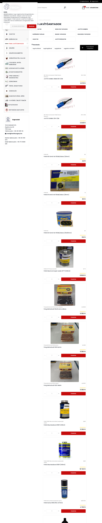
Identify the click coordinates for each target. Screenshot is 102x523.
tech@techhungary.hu (14, 133)
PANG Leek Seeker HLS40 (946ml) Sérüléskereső (40, 301)
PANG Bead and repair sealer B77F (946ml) (86, 124)
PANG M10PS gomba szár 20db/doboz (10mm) (85, 298)
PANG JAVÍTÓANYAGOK (14, 44)
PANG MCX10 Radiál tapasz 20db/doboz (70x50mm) (41, 421)
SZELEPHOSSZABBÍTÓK (14, 53)
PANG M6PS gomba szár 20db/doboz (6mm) (40, 381)
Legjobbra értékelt (69, 48)
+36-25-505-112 (13, 505)
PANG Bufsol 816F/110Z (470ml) (84, 212)
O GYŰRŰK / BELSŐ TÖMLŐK (15, 100)
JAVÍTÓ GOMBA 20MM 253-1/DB (41, 82)
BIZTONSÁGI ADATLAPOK (14, 110)
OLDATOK (10, 34)
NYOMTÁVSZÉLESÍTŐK (13, 72)
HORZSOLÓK (11, 91)
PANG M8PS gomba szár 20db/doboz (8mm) (85, 381)
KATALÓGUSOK (11, 104)
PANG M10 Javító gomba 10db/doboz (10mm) (62, 298)
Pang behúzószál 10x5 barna (64, 168)
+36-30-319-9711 (17, 510)
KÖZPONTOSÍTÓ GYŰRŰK (14, 68)
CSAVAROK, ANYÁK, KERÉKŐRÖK (13, 63)
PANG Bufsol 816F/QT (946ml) (42, 256)
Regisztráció (95, 1)
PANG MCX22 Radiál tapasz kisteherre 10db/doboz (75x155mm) (86, 462)
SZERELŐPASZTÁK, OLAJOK (15, 58)
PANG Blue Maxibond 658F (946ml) (63, 212)
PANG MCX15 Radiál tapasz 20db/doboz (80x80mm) (41, 462)
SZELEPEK (9, 48)
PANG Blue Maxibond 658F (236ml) (41, 212)
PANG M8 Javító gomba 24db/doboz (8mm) (62, 381)
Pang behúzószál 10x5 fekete (86, 168)
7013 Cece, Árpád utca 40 (11, 503)
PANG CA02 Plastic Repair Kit (64, 257)
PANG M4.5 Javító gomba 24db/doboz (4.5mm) (63, 341)
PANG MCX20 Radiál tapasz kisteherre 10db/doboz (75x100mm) (63, 462)
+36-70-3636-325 (17, 507)
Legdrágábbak (47, 48)
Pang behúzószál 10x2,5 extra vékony (42, 169)
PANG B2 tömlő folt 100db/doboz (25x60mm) (63, 124)
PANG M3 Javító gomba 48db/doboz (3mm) (40, 341)
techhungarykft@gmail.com (13, 514)
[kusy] (36, 92)
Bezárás (31, 26)
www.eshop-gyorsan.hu (54, 521)
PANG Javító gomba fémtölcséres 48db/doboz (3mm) (86, 255)
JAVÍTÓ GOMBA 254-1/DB (63, 82)
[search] (65, 7)
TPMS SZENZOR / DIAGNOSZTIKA (12, 77)
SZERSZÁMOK (11, 81)
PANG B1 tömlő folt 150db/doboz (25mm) (40, 124)
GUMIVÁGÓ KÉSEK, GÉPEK (14, 96)
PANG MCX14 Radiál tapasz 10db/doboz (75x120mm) (86, 421)
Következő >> (70, 479)
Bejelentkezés (85, 1)
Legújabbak (58, 48)
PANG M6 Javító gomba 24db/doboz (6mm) (85, 341)
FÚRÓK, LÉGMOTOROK (13, 86)
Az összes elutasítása (18, 26)
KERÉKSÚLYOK (11, 39)
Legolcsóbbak (37, 48)
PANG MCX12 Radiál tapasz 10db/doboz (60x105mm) (63, 421)
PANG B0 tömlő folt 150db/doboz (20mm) (84, 80)
